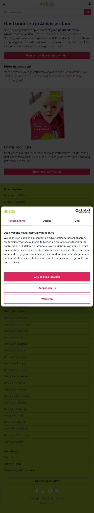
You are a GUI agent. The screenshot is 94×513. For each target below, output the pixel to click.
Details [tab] (47, 220)
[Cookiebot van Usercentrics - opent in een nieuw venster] (75, 211)
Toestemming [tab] (16, 220)
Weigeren (47, 298)
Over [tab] (77, 220)
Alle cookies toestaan (47, 276)
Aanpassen (47, 287)
